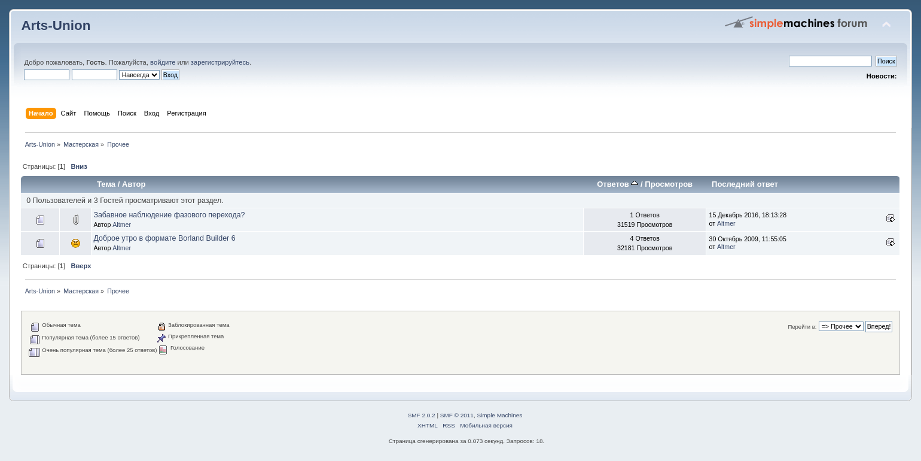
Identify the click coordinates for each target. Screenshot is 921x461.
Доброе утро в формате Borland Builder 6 (164, 238)
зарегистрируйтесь (220, 62)
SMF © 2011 (457, 415)
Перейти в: (802, 326)
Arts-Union (55, 25)
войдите (162, 62)
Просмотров (669, 184)
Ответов (617, 184)
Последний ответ (745, 184)
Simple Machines (499, 415)
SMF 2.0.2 (421, 415)
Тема (106, 184)
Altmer (121, 224)
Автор (133, 184)
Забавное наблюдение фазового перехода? (169, 215)
